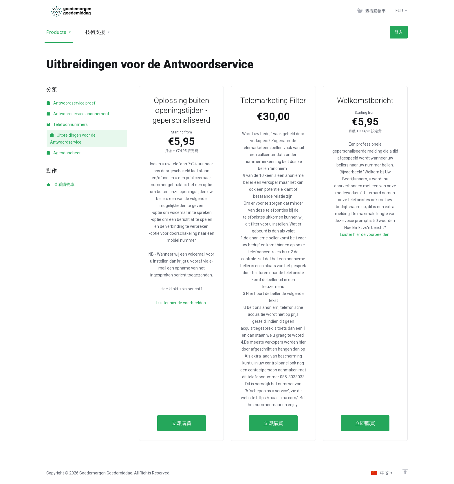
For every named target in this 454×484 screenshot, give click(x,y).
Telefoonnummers (67, 124)
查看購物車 (60, 184)
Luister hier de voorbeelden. (181, 302)
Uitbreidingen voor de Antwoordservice (73, 138)
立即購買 (181, 423)
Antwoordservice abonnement (78, 113)
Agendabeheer (64, 153)
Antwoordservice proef (71, 103)
